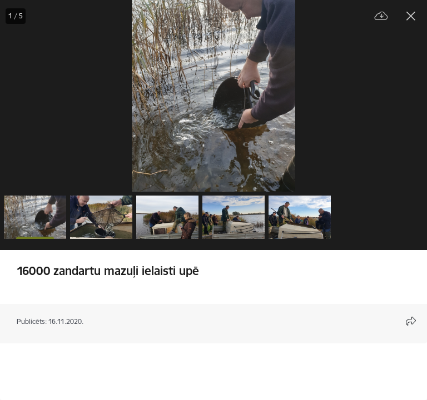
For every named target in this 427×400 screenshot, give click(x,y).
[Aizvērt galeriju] (411, 16)
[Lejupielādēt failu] (381, 16)
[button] (35, 217)
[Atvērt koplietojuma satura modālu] (411, 321)
